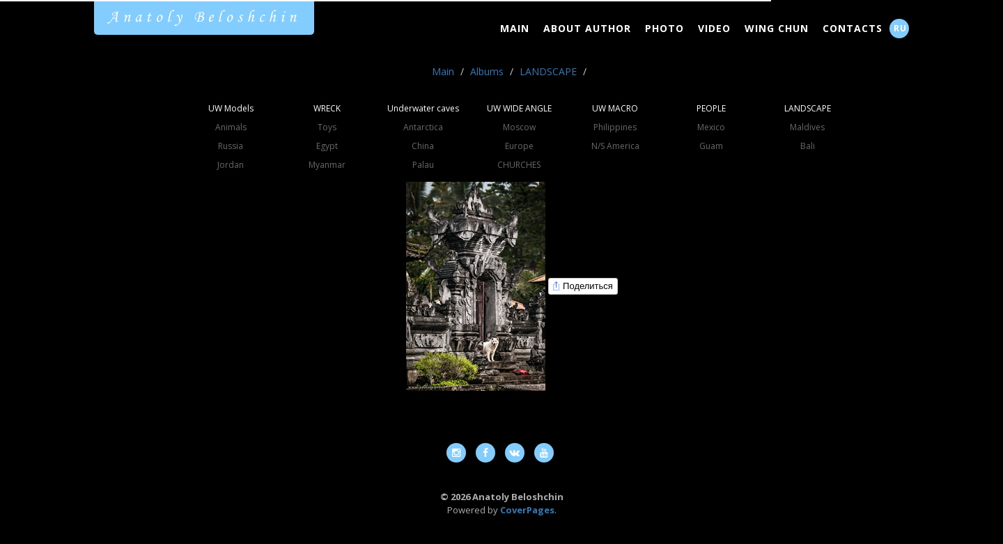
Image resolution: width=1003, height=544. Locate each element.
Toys (327, 127)
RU (900, 28)
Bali (807, 146)
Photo (664, 28)
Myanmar (327, 165)
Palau (423, 165)
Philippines (615, 127)
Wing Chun (777, 28)
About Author (587, 28)
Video (714, 28)
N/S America (615, 146)
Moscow (519, 127)
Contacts (853, 28)
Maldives (807, 127)
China (423, 146)
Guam (711, 146)
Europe (519, 146)
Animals (231, 127)
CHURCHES (519, 165)
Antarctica (423, 127)
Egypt (327, 146)
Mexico (711, 127)
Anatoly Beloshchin (204, 17)
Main (514, 28)
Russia (230, 146)
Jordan (230, 165)
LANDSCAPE (548, 71)
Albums (487, 71)
